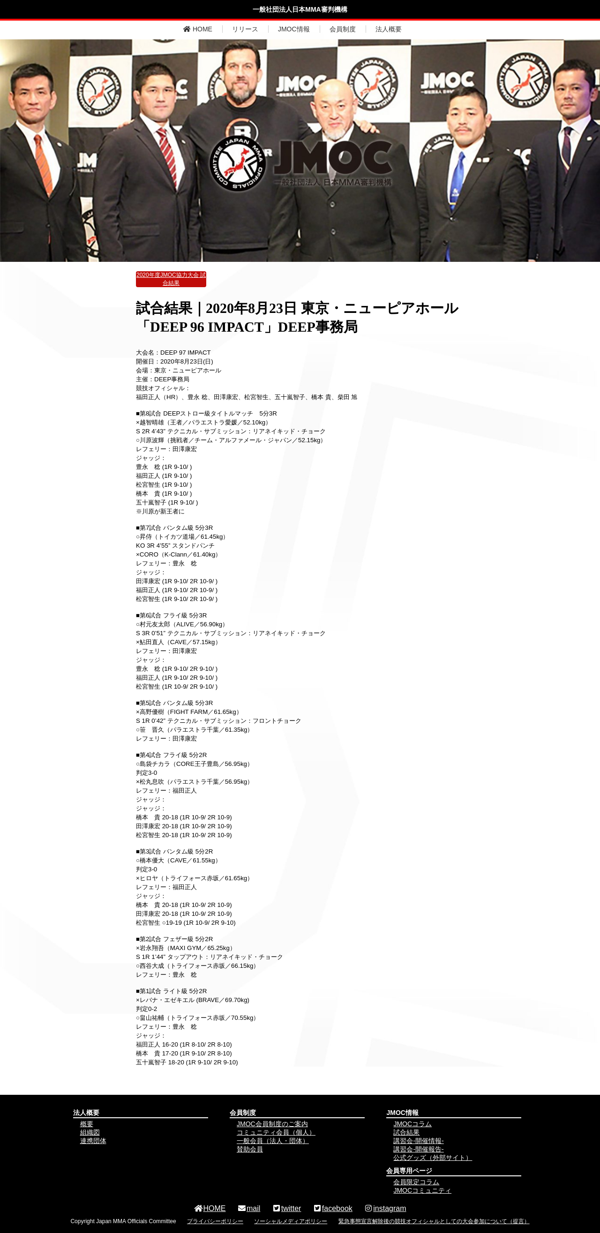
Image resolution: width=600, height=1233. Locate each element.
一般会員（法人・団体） (273, 1140)
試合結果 (406, 1132)
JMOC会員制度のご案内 (272, 1124)
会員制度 (343, 29)
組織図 (90, 1132)
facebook (332, 1208)
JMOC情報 (294, 29)
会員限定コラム (416, 1182)
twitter (286, 1208)
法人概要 (388, 29)
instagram (385, 1208)
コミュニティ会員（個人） (276, 1132)
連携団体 (93, 1140)
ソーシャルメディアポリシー (290, 1221)
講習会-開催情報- (418, 1140)
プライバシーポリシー (215, 1221)
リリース (245, 29)
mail (248, 1208)
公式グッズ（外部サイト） (432, 1157)
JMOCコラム (412, 1124)
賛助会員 (250, 1149)
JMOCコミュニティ (422, 1190)
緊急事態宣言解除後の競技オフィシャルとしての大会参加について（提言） (434, 1221)
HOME (197, 29)
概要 (86, 1124)
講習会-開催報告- (418, 1149)
